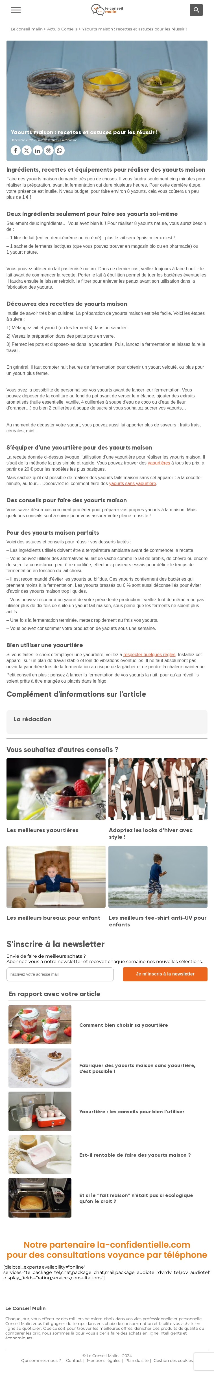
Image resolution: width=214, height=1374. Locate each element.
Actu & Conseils (62, 29)
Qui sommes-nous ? (41, 1360)
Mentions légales (103, 1360)
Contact (74, 1360)
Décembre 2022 (22, 140)
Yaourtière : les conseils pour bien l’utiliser (131, 1112)
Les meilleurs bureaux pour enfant (53, 917)
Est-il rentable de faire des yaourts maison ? (135, 1155)
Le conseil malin (27, 29)
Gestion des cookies (173, 1360)
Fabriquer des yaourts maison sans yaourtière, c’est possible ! (137, 1068)
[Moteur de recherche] (196, 10)
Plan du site (137, 1360)
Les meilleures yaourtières (42, 830)
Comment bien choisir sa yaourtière (123, 1025)
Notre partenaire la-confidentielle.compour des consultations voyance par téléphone (107, 1250)
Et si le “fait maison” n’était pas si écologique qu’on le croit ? (136, 1198)
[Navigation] (36, 10)
